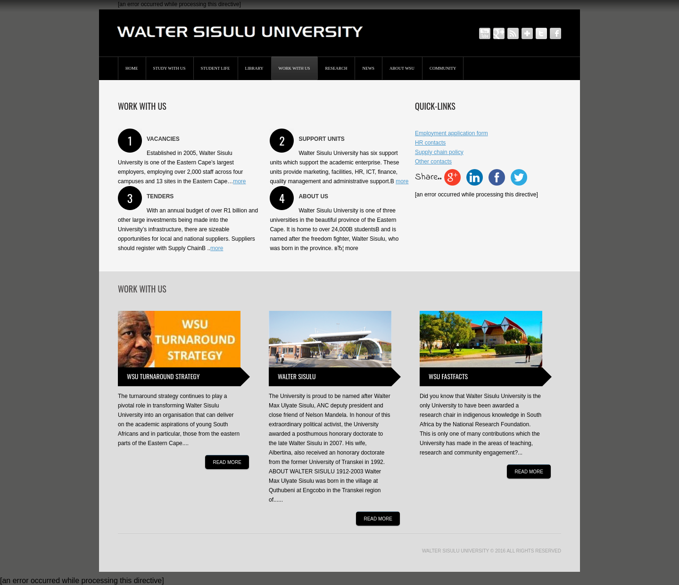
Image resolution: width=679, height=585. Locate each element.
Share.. (428, 177)
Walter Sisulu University (455, 550)
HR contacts (430, 142)
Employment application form (451, 133)
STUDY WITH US (169, 68)
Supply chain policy (439, 152)
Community (443, 68)
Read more (227, 462)
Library (254, 68)
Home (131, 68)
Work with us (294, 68)
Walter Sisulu (297, 376)
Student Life (215, 68)
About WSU (401, 68)
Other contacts (433, 161)
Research (336, 68)
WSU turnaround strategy (163, 376)
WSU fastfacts (448, 376)
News (368, 68)
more (239, 181)
